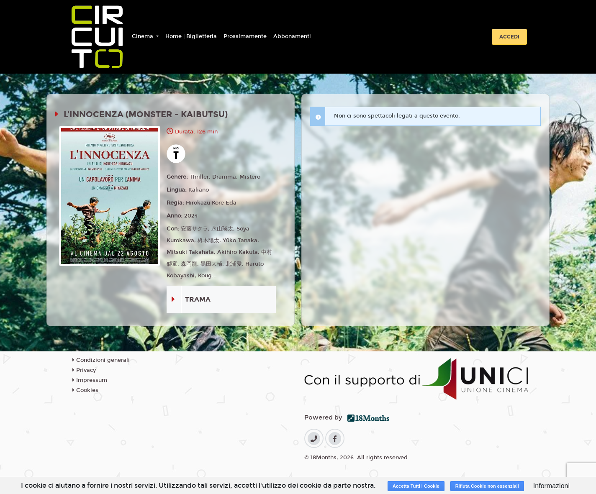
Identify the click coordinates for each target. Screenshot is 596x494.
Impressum (89, 380)
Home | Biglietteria (191, 36)
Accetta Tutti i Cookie (416, 486)
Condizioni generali (101, 360)
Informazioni (551, 485)
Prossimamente (245, 36)
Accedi (509, 37)
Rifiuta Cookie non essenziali (487, 486)
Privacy (84, 370)
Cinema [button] (143, 36)
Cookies (85, 390)
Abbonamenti (292, 36)
